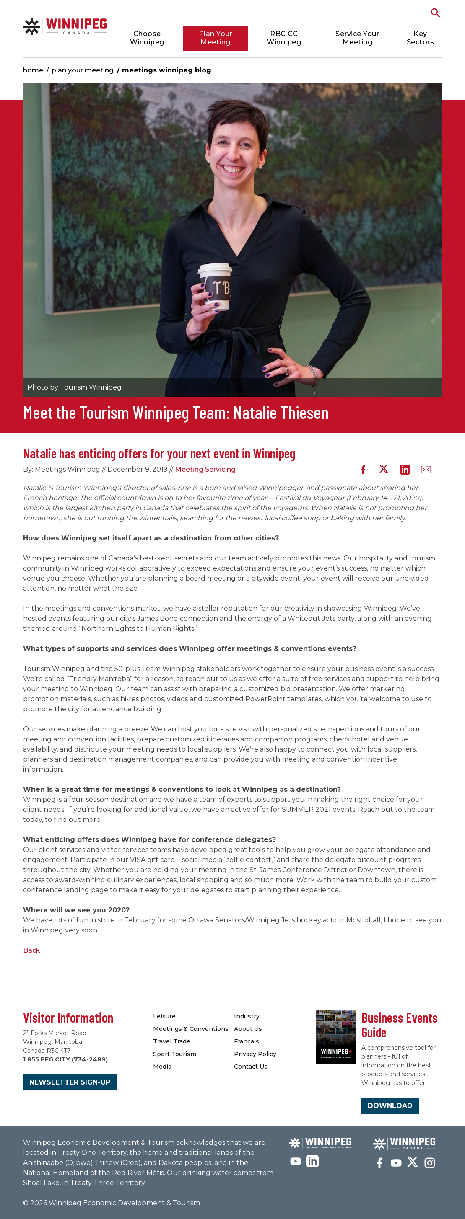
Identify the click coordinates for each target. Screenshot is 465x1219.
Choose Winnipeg (147, 38)
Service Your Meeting (357, 38)
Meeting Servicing (205, 469)
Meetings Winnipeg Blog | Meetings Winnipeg (65, 26)
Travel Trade (171, 1041)
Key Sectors (420, 38)
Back (31, 950)
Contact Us (251, 1066)
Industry (247, 1016)
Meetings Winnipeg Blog (166, 70)
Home (33, 70)
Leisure (164, 1016)
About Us (248, 1029)
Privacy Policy (255, 1054)
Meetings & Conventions (191, 1029)
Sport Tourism (174, 1054)
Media (162, 1066)
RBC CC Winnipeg (284, 38)
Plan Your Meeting (216, 38)
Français (246, 1041)
